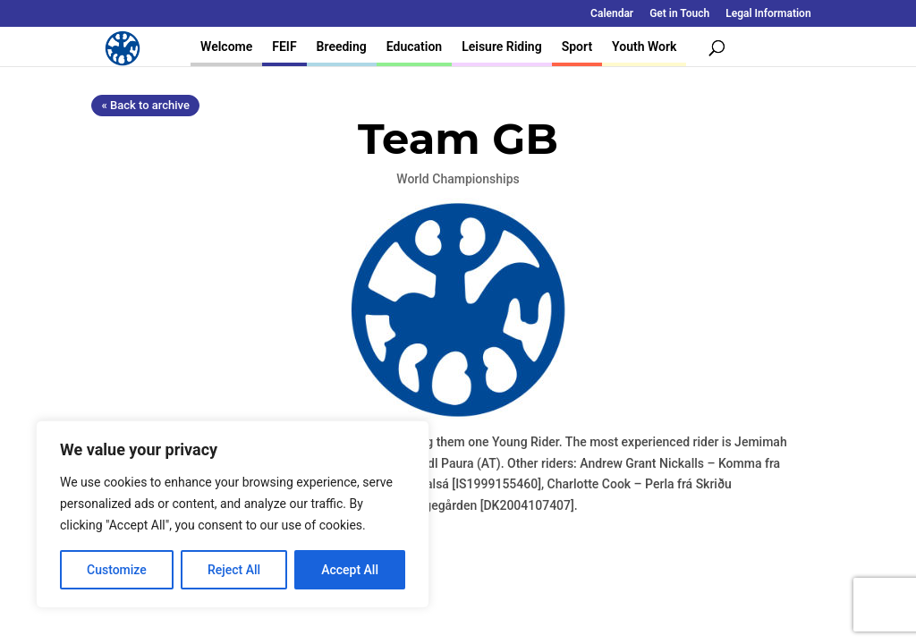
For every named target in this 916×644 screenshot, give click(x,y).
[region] (232, 514)
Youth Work (644, 46)
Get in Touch (679, 14)
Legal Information (767, 14)
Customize (117, 570)
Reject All (234, 570)
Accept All (349, 570)
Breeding (342, 46)
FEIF (284, 46)
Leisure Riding (502, 46)
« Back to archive (145, 105)
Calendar (611, 14)
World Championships (457, 179)
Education (414, 46)
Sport (577, 46)
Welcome (226, 46)
